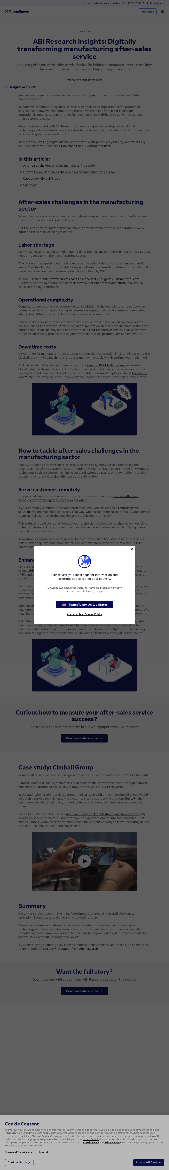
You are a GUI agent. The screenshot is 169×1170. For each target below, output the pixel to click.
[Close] (131, 549)
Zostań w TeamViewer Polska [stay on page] (84, 614)
